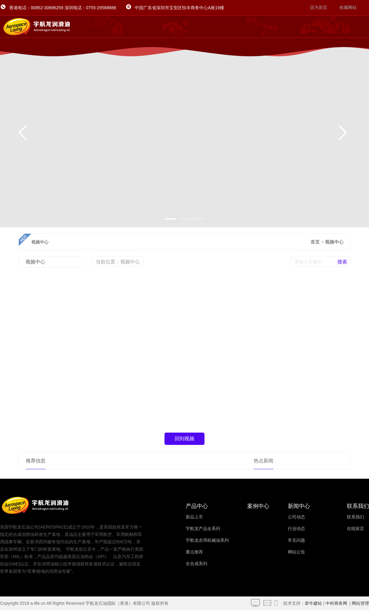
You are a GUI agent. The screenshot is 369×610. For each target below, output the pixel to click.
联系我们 (355, 517)
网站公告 (296, 552)
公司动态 (296, 517)
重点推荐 (194, 552)
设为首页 (318, 7)
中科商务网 (336, 603)
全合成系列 (196, 563)
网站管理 (360, 603)
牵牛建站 (313, 603)
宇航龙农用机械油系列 (207, 540)
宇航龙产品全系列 (203, 528)
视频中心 (334, 242)
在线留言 (355, 528)
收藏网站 (348, 7)
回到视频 (184, 438)
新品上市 (194, 517)
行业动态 (296, 528)
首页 (315, 242)
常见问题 (296, 540)
